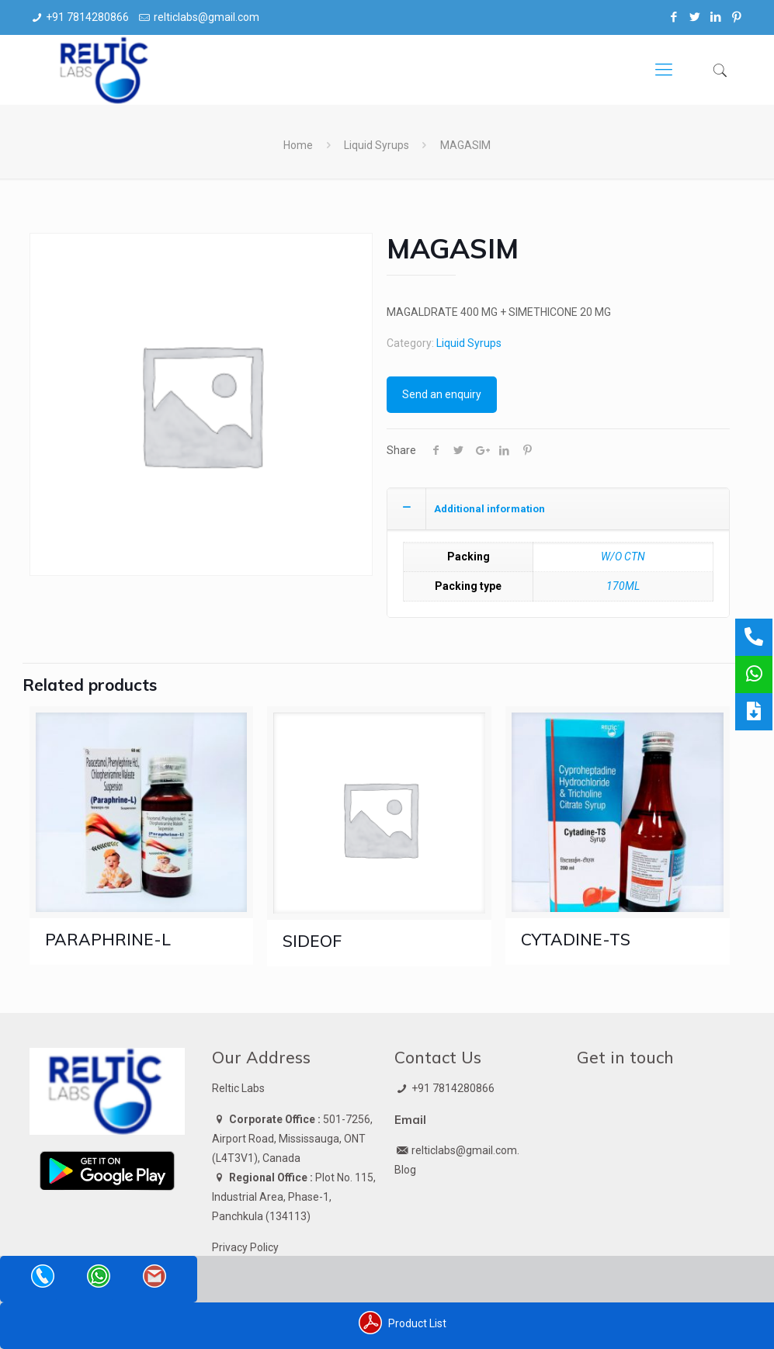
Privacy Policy (245, 1247)
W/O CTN (623, 556)
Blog (405, 1169)
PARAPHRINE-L (108, 939)
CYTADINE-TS (575, 939)
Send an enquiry (441, 394)
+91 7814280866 (87, 17)
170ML (623, 586)
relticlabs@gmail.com (206, 17)
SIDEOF (312, 941)
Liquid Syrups (376, 145)
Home (298, 145)
